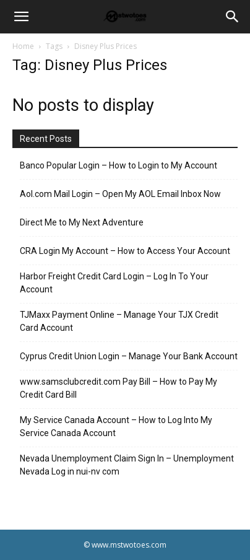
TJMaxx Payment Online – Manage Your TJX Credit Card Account (119, 321)
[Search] (232, 16)
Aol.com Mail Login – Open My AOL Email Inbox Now (120, 194)
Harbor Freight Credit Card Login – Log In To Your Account (114, 282)
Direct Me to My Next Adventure (82, 222)
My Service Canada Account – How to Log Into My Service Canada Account (116, 426)
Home (23, 46)
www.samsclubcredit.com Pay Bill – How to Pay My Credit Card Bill (118, 388)
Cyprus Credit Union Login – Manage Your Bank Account (129, 356)
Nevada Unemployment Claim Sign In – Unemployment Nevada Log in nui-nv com (127, 464)
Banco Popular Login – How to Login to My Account (118, 165)
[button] (21, 16)
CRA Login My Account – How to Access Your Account (125, 251)
